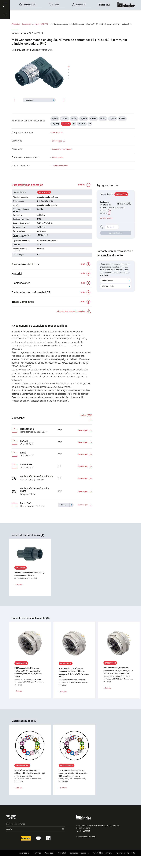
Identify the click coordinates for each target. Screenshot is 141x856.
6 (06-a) (103, 118)
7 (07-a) (112, 118)
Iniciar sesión (24, 853)
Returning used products (125, 853)
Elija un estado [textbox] (107, 286)
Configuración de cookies (79, 853)
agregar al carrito (115, 233)
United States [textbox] (107, 280)
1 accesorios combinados (62, 149)
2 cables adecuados (60, 166)
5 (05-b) (93, 118)
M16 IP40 (44, 24)
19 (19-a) (81, 124)
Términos (37, 853)
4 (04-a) (74, 118)
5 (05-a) (84, 118)
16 (74, 124)
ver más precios (106, 218)
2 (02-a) (55, 118)
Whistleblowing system (102, 853)
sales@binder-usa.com (86, 837)
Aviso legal (49, 853)
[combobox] (39, 100)
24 (90, 124)
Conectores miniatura (30, 24)
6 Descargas (58, 140)
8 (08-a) (122, 118)
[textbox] (38, 100)
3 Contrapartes (57, 157)
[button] (5, 5)
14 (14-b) (65, 124)
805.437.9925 (84, 828)
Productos (16, 24)
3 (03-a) (64, 118)
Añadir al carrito (56, 132)
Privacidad (62, 853)
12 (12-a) (55, 124)
